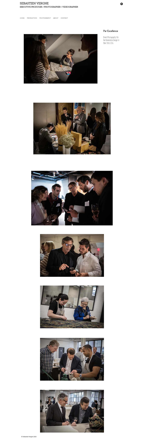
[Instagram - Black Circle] (121, 4)
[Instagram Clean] (118, 437)
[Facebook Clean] (112, 437)
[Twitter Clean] (115, 437)
